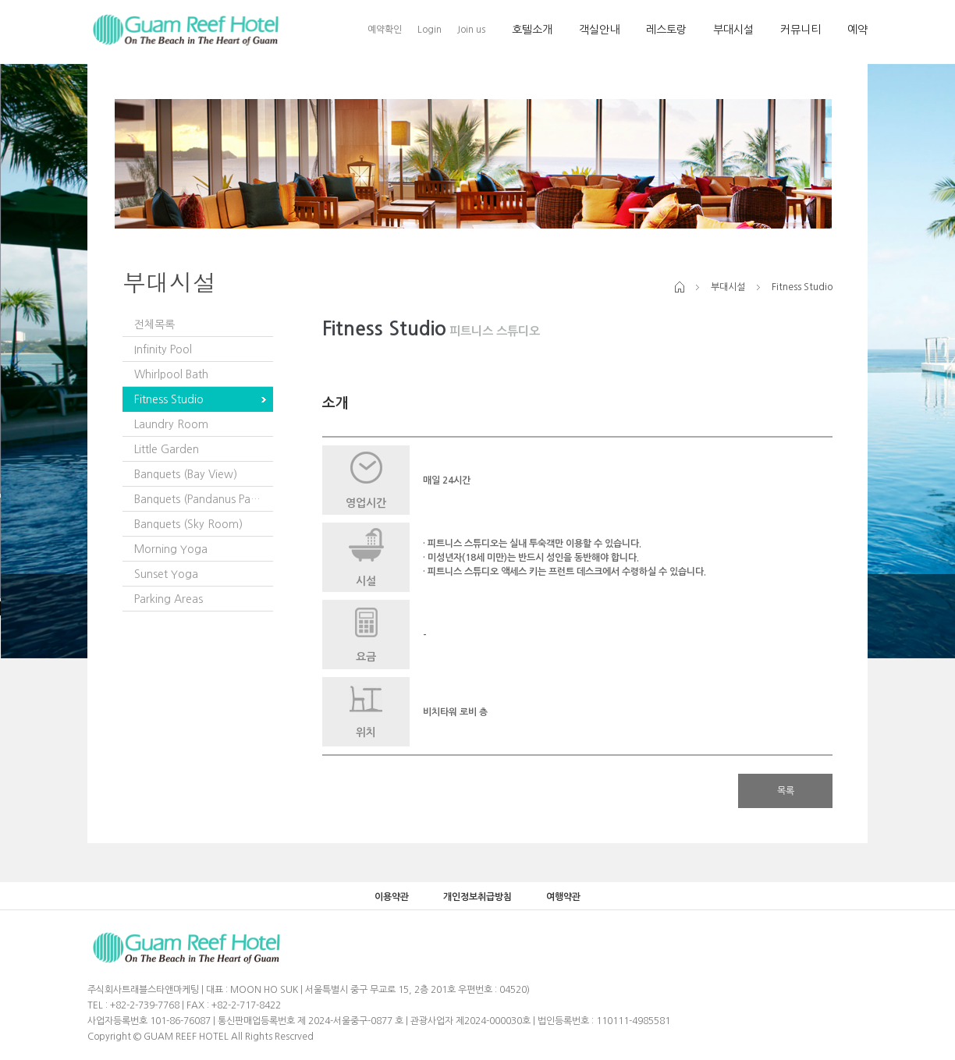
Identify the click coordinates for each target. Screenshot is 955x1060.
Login (429, 29)
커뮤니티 (800, 29)
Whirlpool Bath (171, 374)
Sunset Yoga (166, 574)
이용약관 (392, 897)
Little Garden (166, 449)
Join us (471, 29)
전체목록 (154, 324)
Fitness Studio (169, 399)
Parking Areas (168, 599)
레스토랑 (666, 29)
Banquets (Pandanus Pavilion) (203, 499)
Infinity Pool (163, 349)
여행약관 (563, 897)
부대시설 (733, 29)
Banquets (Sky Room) (188, 524)
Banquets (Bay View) (185, 474)
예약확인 (384, 29)
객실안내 (599, 29)
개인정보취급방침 (477, 897)
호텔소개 (532, 29)
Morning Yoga (171, 549)
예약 (857, 29)
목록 (785, 791)
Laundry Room (171, 424)
